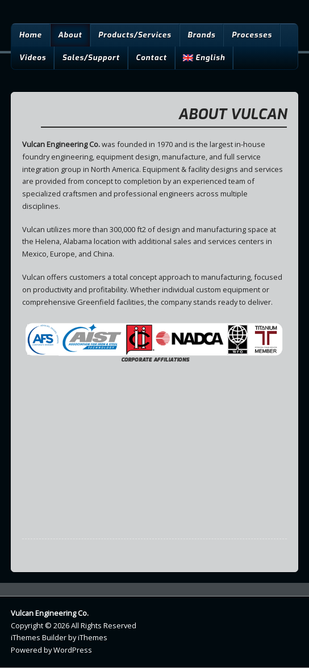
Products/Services (135, 35)
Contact (151, 57)
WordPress (72, 650)
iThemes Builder (38, 637)
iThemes (92, 637)
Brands (201, 35)
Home (30, 35)
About (70, 35)
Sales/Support (90, 57)
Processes (252, 35)
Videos (32, 57)
